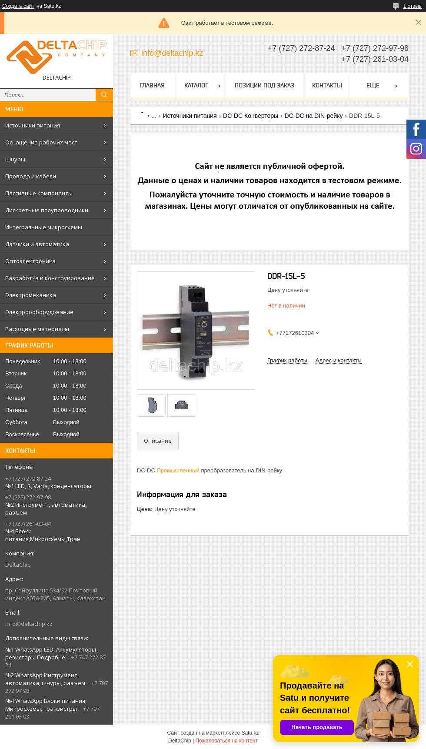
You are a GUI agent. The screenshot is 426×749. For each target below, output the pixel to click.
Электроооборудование (39, 312)
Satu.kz (250, 733)
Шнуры (15, 159)
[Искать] (104, 94)
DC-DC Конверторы (250, 115)
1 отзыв (412, 6)
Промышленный (178, 470)
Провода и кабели (30, 176)
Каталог (196, 85)
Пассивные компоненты (39, 193)
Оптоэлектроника (30, 261)
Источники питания (32, 125)
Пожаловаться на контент (227, 741)
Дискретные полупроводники (46, 210)
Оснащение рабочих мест (41, 142)
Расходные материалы (37, 329)
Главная (152, 85)
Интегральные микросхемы (43, 227)
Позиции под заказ (264, 85)
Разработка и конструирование (50, 278)
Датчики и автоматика (37, 244)
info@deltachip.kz (29, 624)
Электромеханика (30, 295)
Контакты (327, 85)
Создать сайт (18, 6)
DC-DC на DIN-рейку (314, 115)
